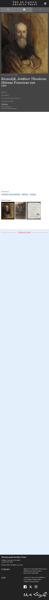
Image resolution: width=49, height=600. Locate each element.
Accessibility (28, 579)
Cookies (26, 581)
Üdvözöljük (34, 569)
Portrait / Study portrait (11, 194)
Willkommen (28, 571)
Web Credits (37, 579)
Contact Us (27, 577)
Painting (25, 194)
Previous (8, 9)
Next (41, 9)
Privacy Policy (34, 581)
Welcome (27, 569)
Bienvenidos (37, 571)
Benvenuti (27, 573)
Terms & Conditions (38, 577)
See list (24, 9)
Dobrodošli (34, 573)
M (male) (33, 194)
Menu (45, 3)
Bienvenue (42, 569)
